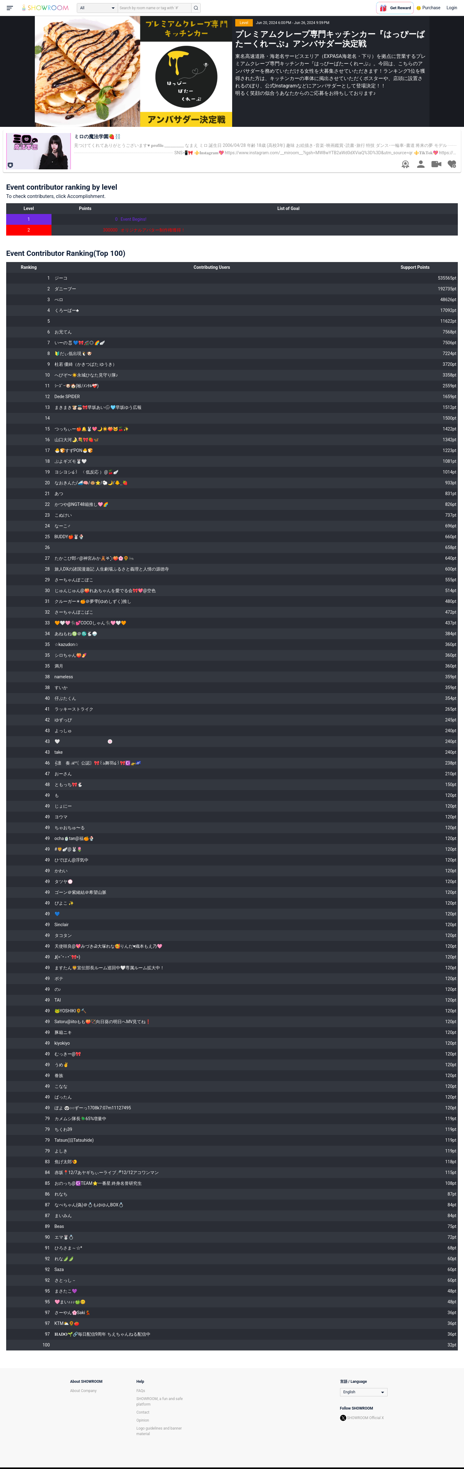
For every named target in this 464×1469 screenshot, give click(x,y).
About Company (83, 1391)
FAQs (141, 1391)
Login (451, 7)
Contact (143, 1412)
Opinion (143, 1420)
